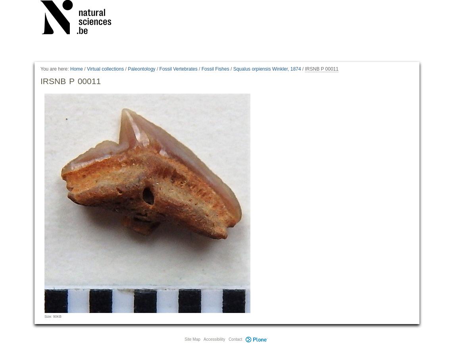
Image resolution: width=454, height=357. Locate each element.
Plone (256, 339)
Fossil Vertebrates (179, 69)
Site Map (192, 339)
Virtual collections (105, 69)
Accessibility (214, 339)
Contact (235, 339)
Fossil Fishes (215, 69)
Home (76, 69)
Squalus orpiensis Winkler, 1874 (267, 69)
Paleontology (141, 69)
